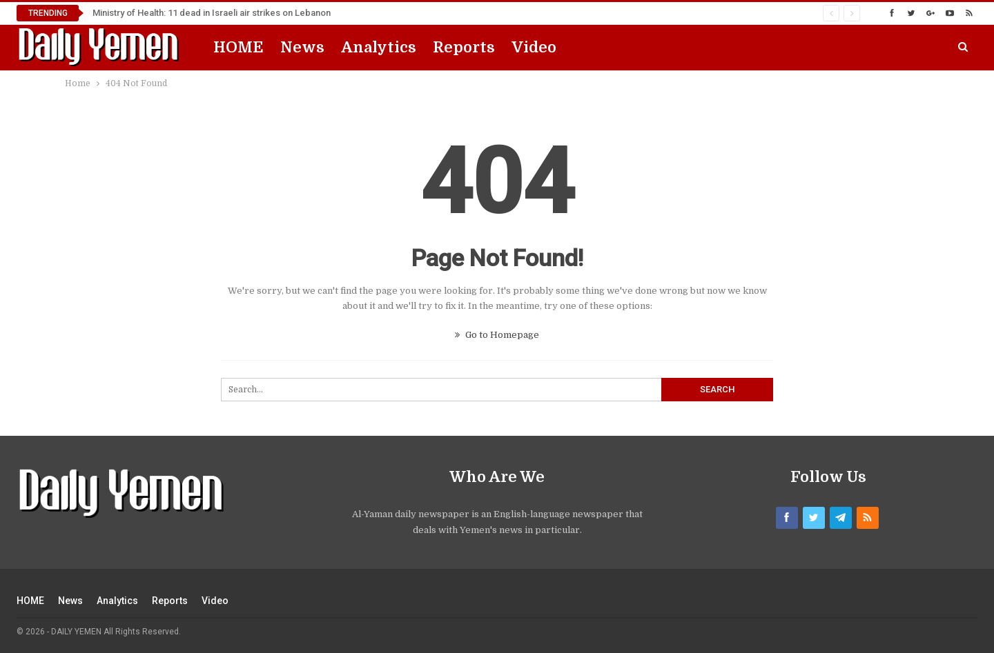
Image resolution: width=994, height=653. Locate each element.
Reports (464, 47)
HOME (238, 47)
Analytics (378, 47)
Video (533, 47)
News (302, 47)
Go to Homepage (497, 335)
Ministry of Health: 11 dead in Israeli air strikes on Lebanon (211, 13)
